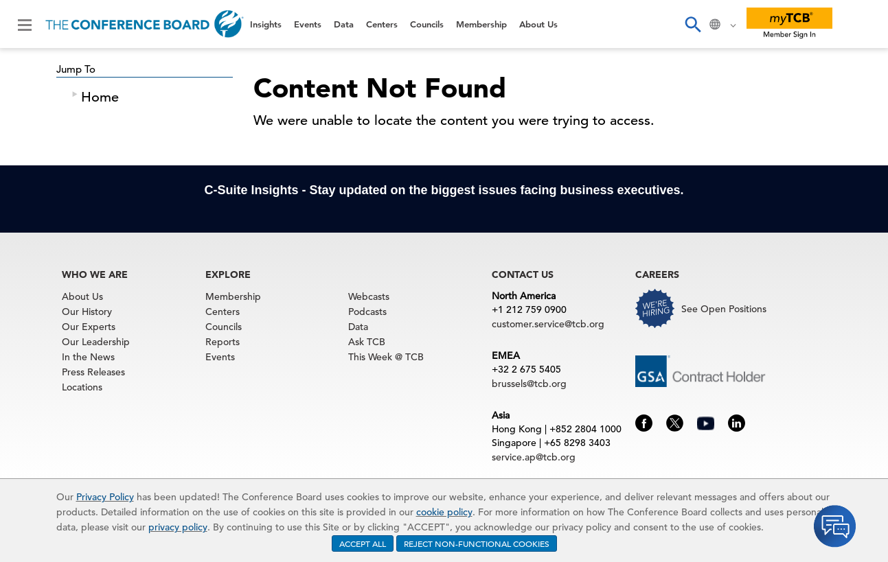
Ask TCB (366, 342)
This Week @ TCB (386, 357)
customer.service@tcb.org (548, 324)
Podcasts (367, 311)
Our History (87, 311)
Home (100, 97)
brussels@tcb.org (529, 383)
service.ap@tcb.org (534, 457)
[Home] (144, 24)
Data (344, 24)
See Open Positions (723, 309)
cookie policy (444, 512)
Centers (382, 24)
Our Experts (88, 326)
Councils (427, 24)
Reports (222, 342)
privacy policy (177, 527)
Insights (266, 24)
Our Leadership (96, 342)
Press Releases (93, 372)
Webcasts (368, 296)
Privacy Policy (105, 497)
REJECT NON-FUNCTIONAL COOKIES (476, 543)
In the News (88, 357)
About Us (538, 24)
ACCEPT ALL (362, 543)
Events (307, 24)
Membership (481, 24)
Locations (82, 387)
